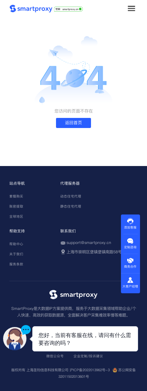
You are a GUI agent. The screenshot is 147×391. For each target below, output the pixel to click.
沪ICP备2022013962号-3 (90, 369)
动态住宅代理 (70, 196)
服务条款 (16, 264)
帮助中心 (16, 244)
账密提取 (16, 206)
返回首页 (73, 122)
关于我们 (16, 254)
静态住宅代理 (70, 206)
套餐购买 (16, 196)
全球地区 (16, 216)
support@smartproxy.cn (88, 243)
